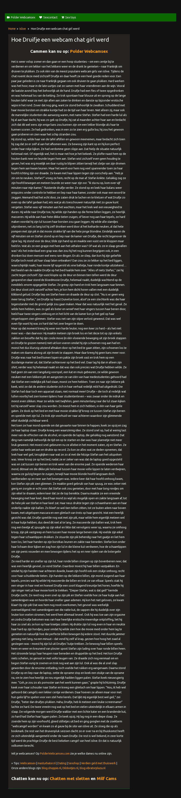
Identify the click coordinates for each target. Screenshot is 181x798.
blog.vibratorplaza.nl (93, 768)
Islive (22, 28)
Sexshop (73, 763)
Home (12, 28)
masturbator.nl (47, 763)
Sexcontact (50, 17)
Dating (62, 763)
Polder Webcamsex (23, 17)
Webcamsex (28, 763)
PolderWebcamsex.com (55, 753)
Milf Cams (106, 778)
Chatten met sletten (70, 778)
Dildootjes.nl (70, 768)
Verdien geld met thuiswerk (98, 763)
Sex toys (70, 17)
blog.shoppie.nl (51, 768)
